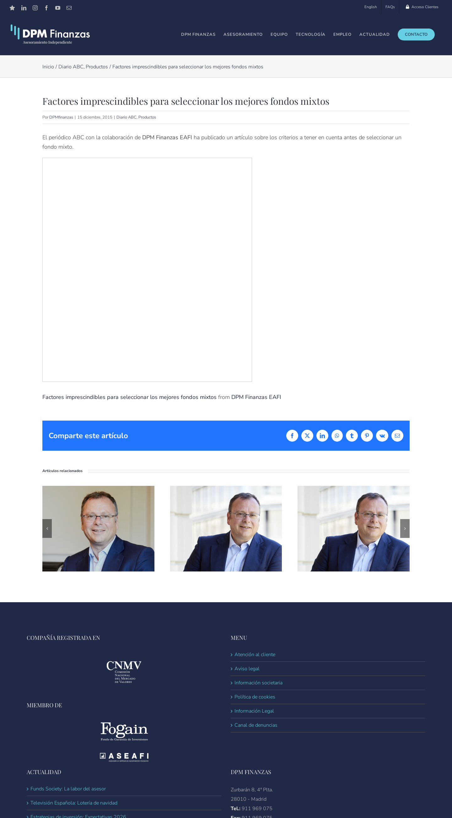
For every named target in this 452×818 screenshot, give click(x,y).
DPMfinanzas (61, 117)
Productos (147, 117)
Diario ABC (126, 117)
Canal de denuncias (255, 725)
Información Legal (254, 711)
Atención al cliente (254, 654)
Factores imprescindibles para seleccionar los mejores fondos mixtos (129, 397)
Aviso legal (247, 668)
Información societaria (258, 682)
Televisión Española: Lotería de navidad (73, 802)
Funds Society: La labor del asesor (68, 788)
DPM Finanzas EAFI (256, 397)
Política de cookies (254, 696)
